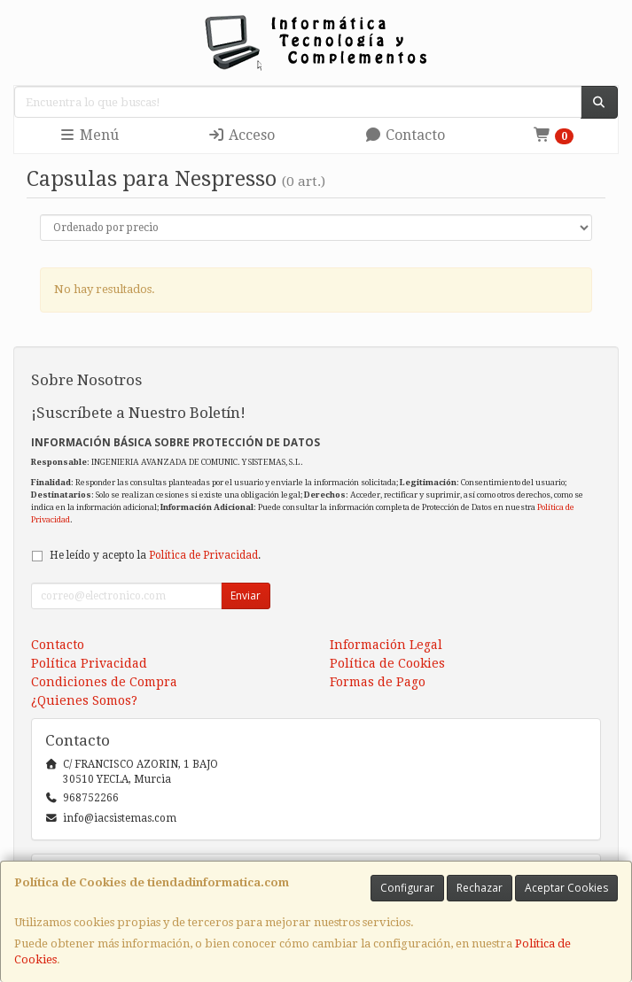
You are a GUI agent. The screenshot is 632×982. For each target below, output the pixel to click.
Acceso (241, 135)
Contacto (404, 135)
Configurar (407, 887)
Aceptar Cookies (566, 887)
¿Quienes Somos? (84, 700)
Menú (89, 135)
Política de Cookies (387, 663)
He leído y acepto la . (155, 555)
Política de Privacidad (203, 555)
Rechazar (479, 887)
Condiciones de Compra (104, 682)
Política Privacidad (89, 663)
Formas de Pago (377, 682)
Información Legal (386, 645)
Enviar (245, 595)
